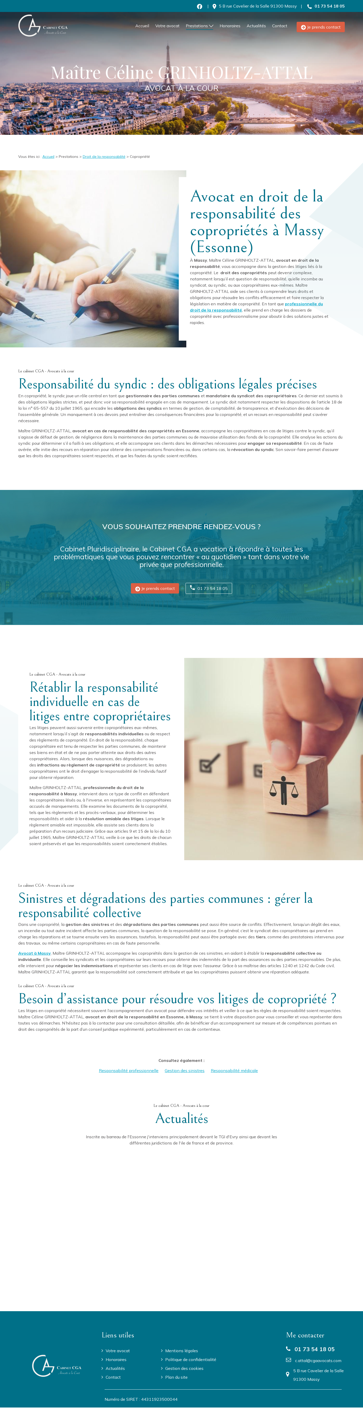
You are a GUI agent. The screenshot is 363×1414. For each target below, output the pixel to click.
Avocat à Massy (34, 953)
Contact (279, 25)
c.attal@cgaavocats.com (318, 1360)
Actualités (256, 25)
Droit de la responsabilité (104, 156)
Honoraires (230, 25)
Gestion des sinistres (185, 1070)
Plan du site (176, 1377)
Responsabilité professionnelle (128, 1070)
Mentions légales (181, 1350)
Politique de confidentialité (190, 1359)
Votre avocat (167, 25)
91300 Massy (258, 6)
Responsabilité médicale (234, 1070)
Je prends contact (321, 27)
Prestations (197, 25)
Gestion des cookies (184, 1368)
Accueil (142, 25)
